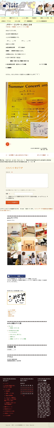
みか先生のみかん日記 (14, 330)
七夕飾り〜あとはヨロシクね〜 (17, 155)
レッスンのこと (13, 332)
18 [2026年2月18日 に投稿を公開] (26, 391)
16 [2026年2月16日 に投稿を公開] (23, 391)
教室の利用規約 (9, 395)
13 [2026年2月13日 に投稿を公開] (30, 389)
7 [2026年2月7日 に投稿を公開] (32, 387)
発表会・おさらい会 (14, 327)
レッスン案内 (25, 17)
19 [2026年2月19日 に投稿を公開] (28, 391)
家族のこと (12, 336)
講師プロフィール (14, 17)
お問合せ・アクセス (6, 21)
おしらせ (11, 326)
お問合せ (10, 314)
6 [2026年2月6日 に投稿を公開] (30, 387)
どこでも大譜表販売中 (41, 21)
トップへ (3, 17)
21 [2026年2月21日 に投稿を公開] (32, 391)
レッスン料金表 (11, 310)
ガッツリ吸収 (42, 155)
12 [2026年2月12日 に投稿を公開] (28, 389)
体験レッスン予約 (44, 17)
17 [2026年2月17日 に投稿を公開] (24, 391)
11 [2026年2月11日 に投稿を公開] (26, 389)
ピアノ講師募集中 (28, 21)
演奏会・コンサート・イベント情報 (21, 26)
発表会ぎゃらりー (8, 408)
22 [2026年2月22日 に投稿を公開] (21, 393)
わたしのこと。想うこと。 (16, 334)
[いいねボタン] (7, 144)
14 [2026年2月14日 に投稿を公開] (32, 389)
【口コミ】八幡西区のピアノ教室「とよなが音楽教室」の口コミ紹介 (10, 399)
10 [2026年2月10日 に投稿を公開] (24, 389)
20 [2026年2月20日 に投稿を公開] (30, 391)
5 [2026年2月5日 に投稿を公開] (28, 387)
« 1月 (22, 395)
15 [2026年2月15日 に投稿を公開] (21, 391)
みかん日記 (17, 21)
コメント (9, 172)
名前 (8, 193)
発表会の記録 (11, 315)
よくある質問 (7, 415)
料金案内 (34, 17)
